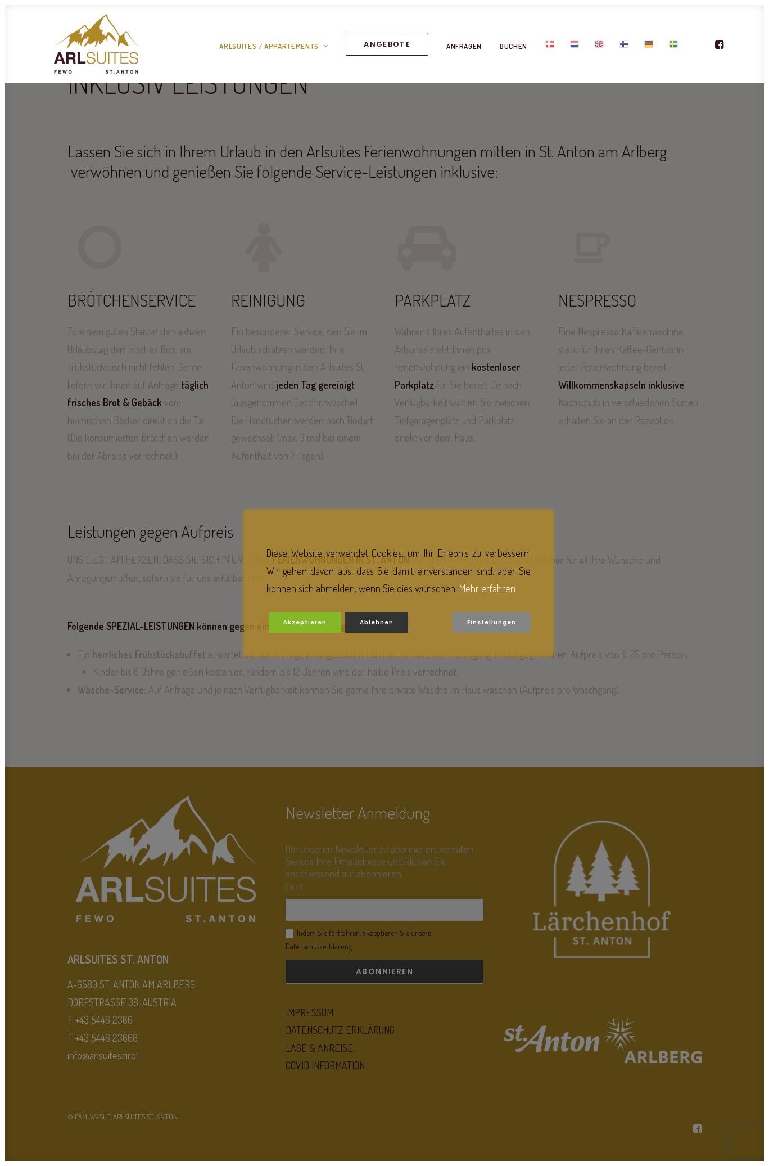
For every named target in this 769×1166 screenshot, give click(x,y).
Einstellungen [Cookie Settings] (491, 622)
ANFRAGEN (464, 51)
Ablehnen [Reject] (376, 622)
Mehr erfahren (487, 588)
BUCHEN (513, 51)
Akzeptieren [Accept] (305, 622)
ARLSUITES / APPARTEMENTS (273, 51)
